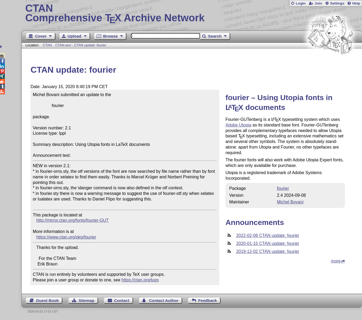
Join (318, 3)
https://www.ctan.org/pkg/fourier (66, 237)
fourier (283, 188)
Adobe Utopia (238, 125)
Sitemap (86, 300)
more (336, 261)
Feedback (207, 300)
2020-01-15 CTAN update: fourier (267, 243)
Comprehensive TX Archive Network (192, 13)
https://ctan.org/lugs (140, 280)
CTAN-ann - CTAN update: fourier (80, 45)
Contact (121, 300)
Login (300, 3)
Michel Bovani (290, 202)
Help (356, 3)
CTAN (47, 45)
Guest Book (47, 300)
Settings (337, 3)
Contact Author (163, 300)
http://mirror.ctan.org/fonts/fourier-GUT (72, 220)
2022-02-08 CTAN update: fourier (267, 235)
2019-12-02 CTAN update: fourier (267, 251)
